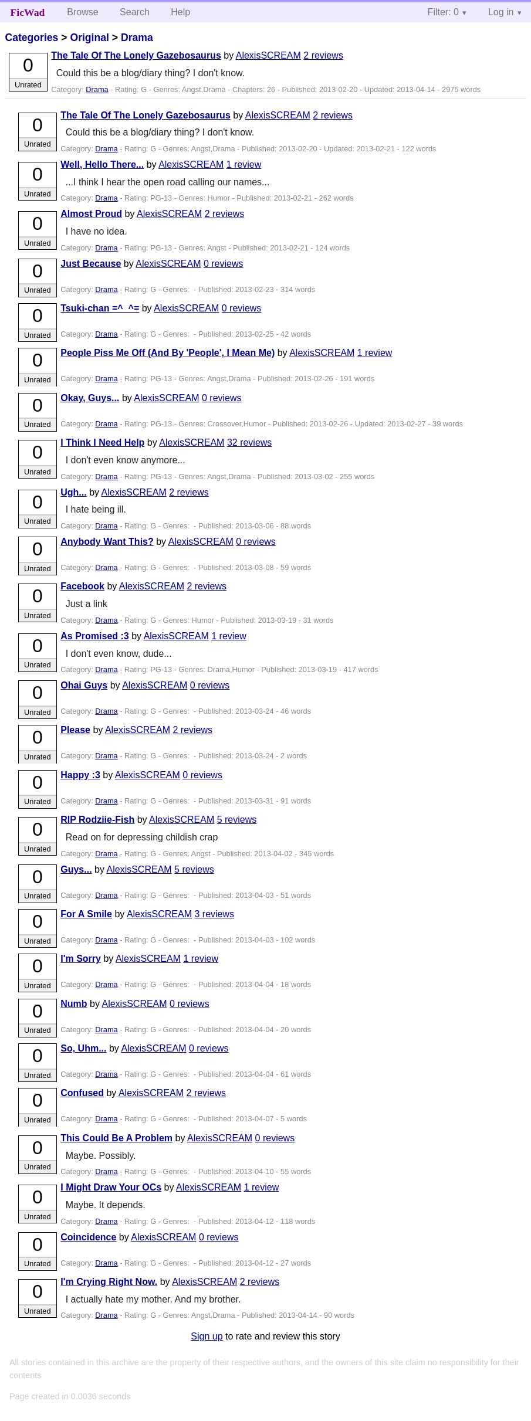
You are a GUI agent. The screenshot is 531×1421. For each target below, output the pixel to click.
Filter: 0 (443, 12)
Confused (82, 1093)
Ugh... (73, 492)
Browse (82, 12)
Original (89, 37)
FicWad (28, 12)
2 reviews (323, 55)
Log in (501, 12)
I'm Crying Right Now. (108, 1282)
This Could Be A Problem (116, 1138)
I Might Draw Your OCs (110, 1187)
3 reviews (214, 914)
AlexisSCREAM (268, 55)
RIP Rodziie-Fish (97, 820)
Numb (73, 1004)
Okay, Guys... (89, 398)
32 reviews (249, 442)
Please (75, 730)
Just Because (90, 264)
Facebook (82, 586)
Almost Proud (91, 214)
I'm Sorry (80, 959)
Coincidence (88, 1237)
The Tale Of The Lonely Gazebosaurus (136, 55)
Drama (137, 37)
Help (180, 12)
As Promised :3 (94, 636)
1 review (244, 164)
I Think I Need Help (102, 442)
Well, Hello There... (102, 164)
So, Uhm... (83, 1048)
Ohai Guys (83, 685)
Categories (31, 37)
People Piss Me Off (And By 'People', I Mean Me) (167, 353)
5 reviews (237, 820)
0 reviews (223, 264)
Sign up (206, 1336)
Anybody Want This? (107, 542)
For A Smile (86, 914)
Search (135, 12)
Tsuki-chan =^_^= (99, 308)
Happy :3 (80, 775)
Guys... (76, 869)
